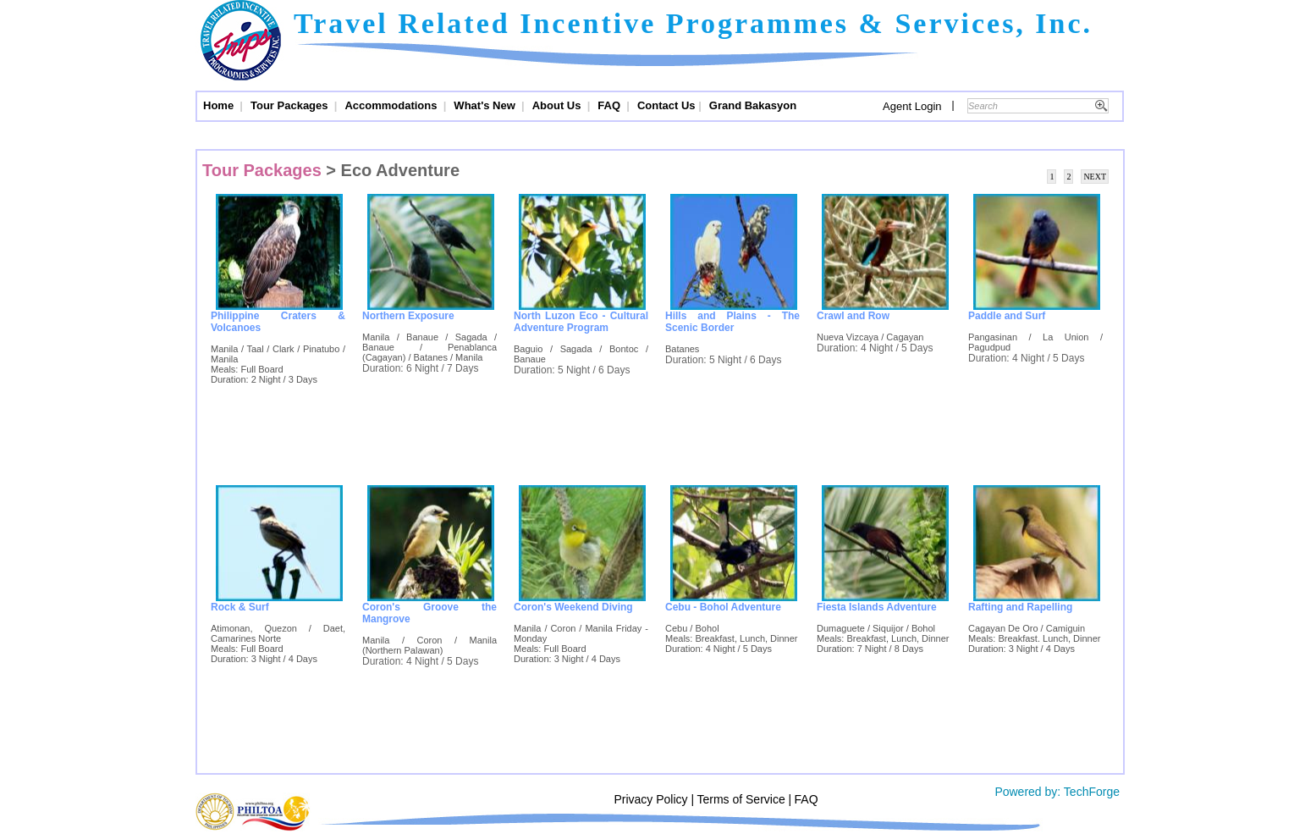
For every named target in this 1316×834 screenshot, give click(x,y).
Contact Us (666, 105)
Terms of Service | (744, 799)
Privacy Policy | (654, 799)
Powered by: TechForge (1056, 791)
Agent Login (912, 106)
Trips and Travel (240, 42)
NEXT (1094, 176)
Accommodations (392, 105)
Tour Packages (291, 105)
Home (220, 105)
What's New (486, 105)
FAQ (610, 105)
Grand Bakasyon (752, 105)
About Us (558, 105)
